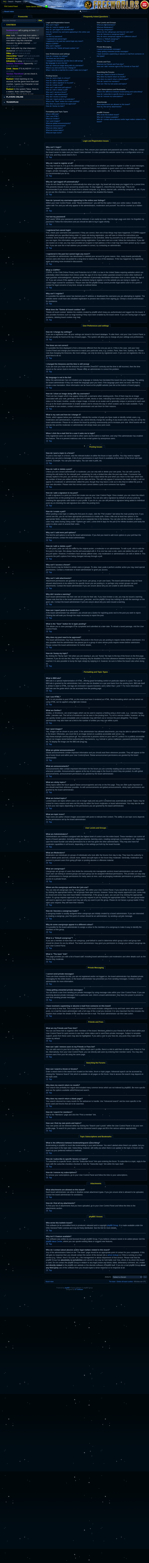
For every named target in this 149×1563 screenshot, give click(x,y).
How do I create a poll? (54, 85)
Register (18, 1)
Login (25, 1)
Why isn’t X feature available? (108, 117)
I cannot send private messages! (109, 49)
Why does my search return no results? (111, 77)
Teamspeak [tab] (11, 102)
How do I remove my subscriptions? (110, 96)
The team (112, 1281)
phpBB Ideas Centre (54, 1241)
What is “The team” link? (106, 41)
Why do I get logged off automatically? (60, 29)
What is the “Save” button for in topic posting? (63, 101)
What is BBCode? (52, 114)
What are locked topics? (55, 130)
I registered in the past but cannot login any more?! (64, 41)
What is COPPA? (52, 43)
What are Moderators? (105, 27)
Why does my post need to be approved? (61, 104)
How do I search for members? (108, 81)
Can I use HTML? (52, 116)
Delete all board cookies (125, 1281)
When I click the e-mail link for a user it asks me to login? (67, 70)
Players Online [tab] (13, 97)
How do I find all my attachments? (109, 107)
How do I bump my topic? (55, 106)
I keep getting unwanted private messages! (112, 51)
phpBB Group (112, 1225)
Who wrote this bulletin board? (108, 115)
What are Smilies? (52, 118)
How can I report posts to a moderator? (60, 99)
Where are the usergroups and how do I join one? (115, 32)
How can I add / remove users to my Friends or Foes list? (118, 66)
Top (50, 157)
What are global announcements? (58, 123)
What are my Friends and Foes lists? (110, 64)
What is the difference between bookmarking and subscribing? (120, 92)
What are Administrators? (106, 25)
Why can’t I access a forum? (56, 92)
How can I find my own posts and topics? (112, 84)
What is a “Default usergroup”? (108, 39)
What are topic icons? (54, 133)
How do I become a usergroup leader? (111, 34)
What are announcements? (56, 126)
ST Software (79, 1289)
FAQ (4, 1)
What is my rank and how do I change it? (61, 68)
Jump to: (108, 1277)
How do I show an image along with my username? (64, 65)
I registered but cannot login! (56, 39)
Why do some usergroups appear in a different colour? (117, 36)
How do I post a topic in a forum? (58, 78)
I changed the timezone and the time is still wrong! (64, 61)
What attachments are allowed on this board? (113, 104)
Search (10, 1)
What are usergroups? (105, 29)
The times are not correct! (55, 58)
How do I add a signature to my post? (59, 83)
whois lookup (113, 1255)
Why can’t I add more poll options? (58, 87)
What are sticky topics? (54, 128)
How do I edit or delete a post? (57, 80)
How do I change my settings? (57, 56)
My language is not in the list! (56, 63)
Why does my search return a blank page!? (112, 79)
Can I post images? (53, 121)
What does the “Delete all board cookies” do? (62, 48)
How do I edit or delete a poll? (57, 90)
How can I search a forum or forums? (110, 74)
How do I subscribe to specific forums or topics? (114, 94)
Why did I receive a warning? (56, 97)
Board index (9, 11)
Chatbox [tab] (9, 25)
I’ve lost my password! (54, 36)
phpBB (67, 1287)
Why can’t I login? (52, 25)
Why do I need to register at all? (57, 27)
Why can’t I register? (53, 46)
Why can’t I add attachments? (57, 94)
